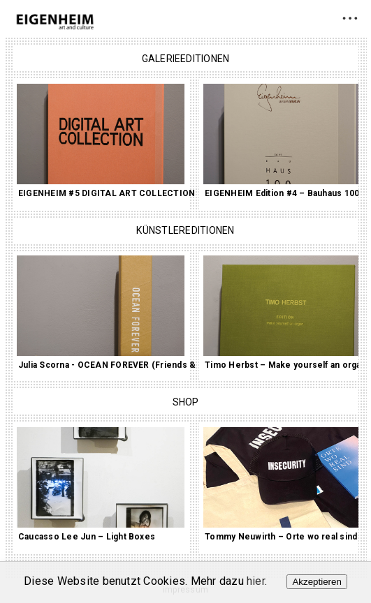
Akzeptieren (316, 581)
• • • (349, 18)
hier (256, 581)
